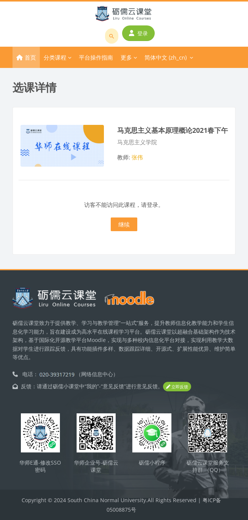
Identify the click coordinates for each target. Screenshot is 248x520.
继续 (124, 224)
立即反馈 (177, 386)
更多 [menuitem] (126, 57)
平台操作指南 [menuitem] (96, 57)
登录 (138, 33)
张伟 (137, 157)
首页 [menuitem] (30, 57)
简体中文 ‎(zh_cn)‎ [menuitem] (165, 57)
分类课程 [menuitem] (55, 57)
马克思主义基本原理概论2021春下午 (172, 130)
